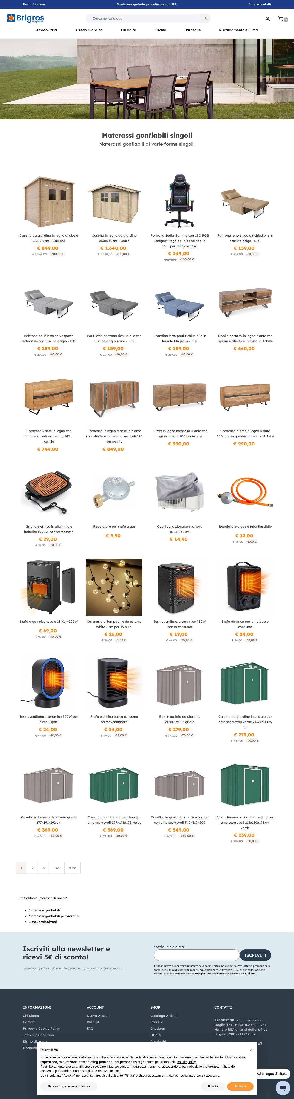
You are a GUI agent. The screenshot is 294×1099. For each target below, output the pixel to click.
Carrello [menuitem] (156, 1022)
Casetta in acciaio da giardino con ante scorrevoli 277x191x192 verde (114, 820)
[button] (205, 18)
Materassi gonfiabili (44, 910)
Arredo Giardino (88, 30)
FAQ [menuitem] (90, 1028)
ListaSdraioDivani (43, 922)
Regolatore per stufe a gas (114, 526)
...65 (57, 868)
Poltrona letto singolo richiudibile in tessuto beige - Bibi (245, 238)
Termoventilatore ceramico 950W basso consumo (180, 624)
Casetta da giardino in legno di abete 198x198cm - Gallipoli (49, 238)
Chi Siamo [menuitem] (31, 1016)
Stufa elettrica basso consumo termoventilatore (114, 719)
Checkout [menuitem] (157, 1028)
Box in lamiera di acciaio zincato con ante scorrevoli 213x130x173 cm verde (245, 822)
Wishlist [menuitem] (93, 1022)
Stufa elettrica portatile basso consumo (245, 624)
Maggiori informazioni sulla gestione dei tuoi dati (225, 973)
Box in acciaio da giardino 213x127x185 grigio (180, 719)
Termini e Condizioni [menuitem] (39, 1035)
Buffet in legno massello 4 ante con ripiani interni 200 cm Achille (179, 433)
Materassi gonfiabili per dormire (54, 916)
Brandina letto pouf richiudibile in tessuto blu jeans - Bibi (179, 338)
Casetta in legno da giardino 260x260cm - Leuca (114, 238)
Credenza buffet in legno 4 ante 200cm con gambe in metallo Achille (245, 433)
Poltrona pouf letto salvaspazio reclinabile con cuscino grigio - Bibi (48, 338)
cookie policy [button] (186, 1062)
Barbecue (192, 30)
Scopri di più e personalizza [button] (69, 1086)
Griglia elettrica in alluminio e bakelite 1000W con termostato (49, 529)
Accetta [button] (240, 1086)
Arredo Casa (46, 30)
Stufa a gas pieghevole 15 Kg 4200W (49, 621)
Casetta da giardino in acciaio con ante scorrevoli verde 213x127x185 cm (245, 722)
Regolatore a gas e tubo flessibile (245, 526)
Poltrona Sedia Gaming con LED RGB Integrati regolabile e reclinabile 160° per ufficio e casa (180, 240)
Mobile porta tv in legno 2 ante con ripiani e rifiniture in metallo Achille (245, 338)
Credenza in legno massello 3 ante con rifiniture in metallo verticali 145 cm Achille (114, 436)
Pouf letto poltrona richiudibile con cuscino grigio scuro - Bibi (114, 338)
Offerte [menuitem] (156, 1035)
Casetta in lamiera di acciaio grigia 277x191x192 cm (48, 820)
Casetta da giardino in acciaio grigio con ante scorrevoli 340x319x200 (180, 820)
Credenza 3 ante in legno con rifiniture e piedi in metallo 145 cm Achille (49, 436)
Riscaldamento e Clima (238, 30)
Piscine (160, 30)
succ (72, 868)
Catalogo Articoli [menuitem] (163, 1016)
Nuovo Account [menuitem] (98, 1016)
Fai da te (128, 30)
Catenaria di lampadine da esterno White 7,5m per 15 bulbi (114, 624)
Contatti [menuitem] (29, 1022)
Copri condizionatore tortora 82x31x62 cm (179, 529)
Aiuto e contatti (260, 4)
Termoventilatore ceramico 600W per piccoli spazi (49, 719)
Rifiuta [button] (213, 1086)
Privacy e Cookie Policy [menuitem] (41, 1028)
